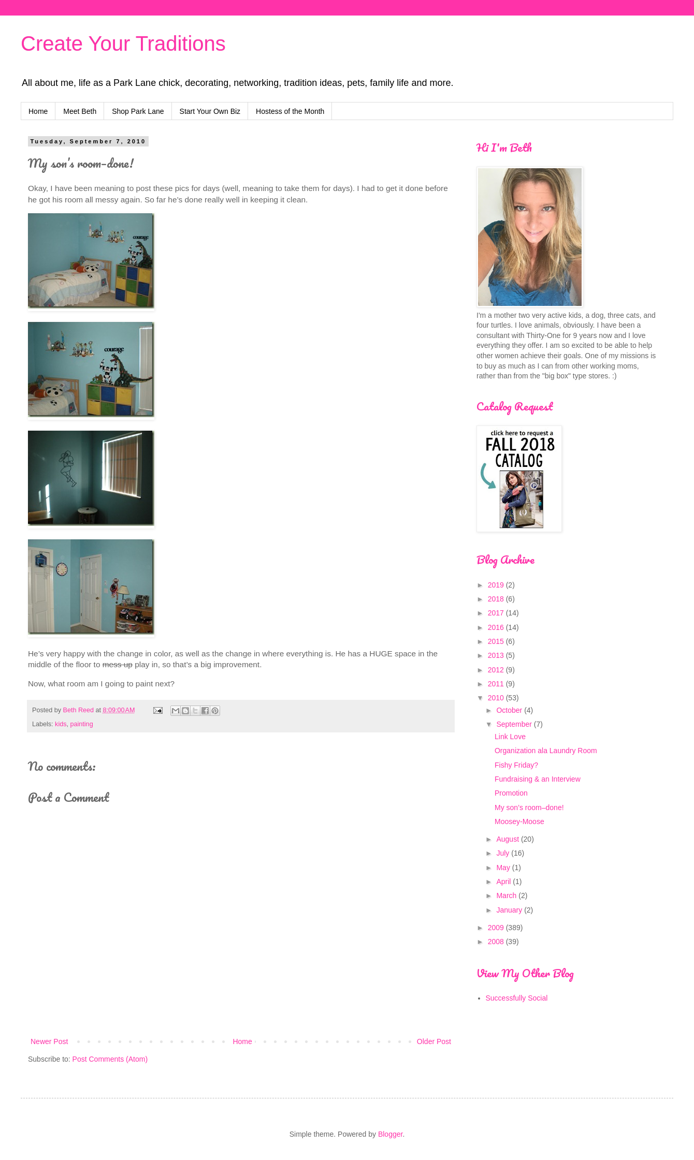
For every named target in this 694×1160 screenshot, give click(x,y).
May (504, 867)
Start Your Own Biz (210, 111)
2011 (497, 684)
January (510, 910)
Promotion (511, 793)
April (504, 881)
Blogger (390, 1134)
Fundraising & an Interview (538, 779)
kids (60, 724)
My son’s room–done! (529, 807)
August (508, 839)
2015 (497, 641)
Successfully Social (517, 998)
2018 (497, 599)
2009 (497, 927)
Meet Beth (79, 111)
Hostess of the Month (290, 111)
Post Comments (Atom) (110, 1059)
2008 (497, 941)
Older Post (434, 1041)
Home (38, 111)
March (507, 895)
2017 (497, 613)
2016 (497, 627)
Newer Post (49, 1041)
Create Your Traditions (123, 43)
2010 (497, 698)
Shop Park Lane (138, 111)
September (514, 724)
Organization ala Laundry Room (546, 750)
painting (81, 724)
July (503, 853)
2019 (497, 585)
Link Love (510, 736)
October (510, 710)
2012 (497, 670)
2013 (497, 655)
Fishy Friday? (516, 765)
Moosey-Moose (519, 821)
